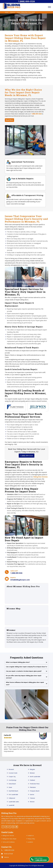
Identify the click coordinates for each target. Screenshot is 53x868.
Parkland (32, 780)
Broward (11, 769)
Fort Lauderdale (13, 794)
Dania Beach (12, 784)
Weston (32, 801)
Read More (9, 120)
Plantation (33, 787)
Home (6, 12)
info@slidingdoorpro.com (20, 580)
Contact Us (30, 835)
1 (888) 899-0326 (41, 859)
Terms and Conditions (8, 842)
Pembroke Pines (35, 784)
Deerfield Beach (13, 791)
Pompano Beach (34, 791)
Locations (30, 842)
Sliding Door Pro (26, 865)
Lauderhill (11, 805)
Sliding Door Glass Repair (9, 839)
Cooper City (12, 776)
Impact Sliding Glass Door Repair (26, 12)
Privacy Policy (31, 839)
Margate (32, 769)
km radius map (26, 617)
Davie (10, 787)
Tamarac (32, 798)
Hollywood (12, 798)
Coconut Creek (13, 773)
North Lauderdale (35, 776)
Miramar (12, 12)
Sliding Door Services (8, 835)
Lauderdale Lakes (14, 801)
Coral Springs (12, 780)
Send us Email (8, 854)
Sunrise (32, 794)
